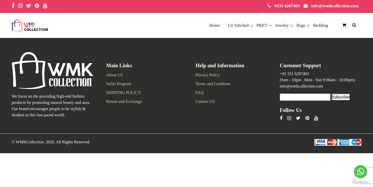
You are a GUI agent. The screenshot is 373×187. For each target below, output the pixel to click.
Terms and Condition (213, 84)
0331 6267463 (287, 5)
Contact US (205, 101)
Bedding (320, 25)
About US (114, 75)
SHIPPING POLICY (123, 92)
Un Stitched (238, 25)
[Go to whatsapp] (360, 171)
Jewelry (282, 25)
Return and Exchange (124, 101)
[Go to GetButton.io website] (360, 181)
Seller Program (118, 84)
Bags (300, 25)
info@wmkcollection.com (335, 5)
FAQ (200, 92)
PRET (261, 25)
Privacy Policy (208, 75)
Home (214, 25)
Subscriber (341, 97)
